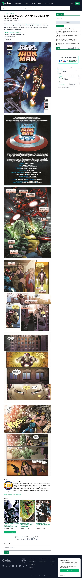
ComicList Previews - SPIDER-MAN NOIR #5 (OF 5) (43, 524)
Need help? (53, 562)
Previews (12, 13)
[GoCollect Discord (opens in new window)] (26, 566)
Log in (71, 3)
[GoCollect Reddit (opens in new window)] (23, 566)
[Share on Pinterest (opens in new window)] (34, 539)
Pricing (33, 3)
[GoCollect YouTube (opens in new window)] (16, 566)
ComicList (6, 13)
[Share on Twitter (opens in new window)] (30, 539)
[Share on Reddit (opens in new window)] (37, 539)
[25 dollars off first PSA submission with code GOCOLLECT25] (68, 61)
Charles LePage (8, 20)
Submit (6, 552)
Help (46, 3)
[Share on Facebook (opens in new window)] (28, 539)
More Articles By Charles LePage (12, 494)
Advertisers (32, 564)
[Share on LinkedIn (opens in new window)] (32, 539)
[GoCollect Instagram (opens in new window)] (6, 566)
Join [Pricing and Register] (77, 3)
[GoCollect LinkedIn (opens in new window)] (13, 566)
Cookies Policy (71, 566)
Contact (51, 3)
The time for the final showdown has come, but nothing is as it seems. (22, 24)
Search (68, 22)
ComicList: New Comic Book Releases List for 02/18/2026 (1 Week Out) (11, 525)
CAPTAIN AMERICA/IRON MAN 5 (12, 32)
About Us (40, 3)
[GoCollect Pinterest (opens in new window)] (20, 566)
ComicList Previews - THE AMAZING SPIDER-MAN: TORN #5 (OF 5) (26, 524)
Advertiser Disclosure (76, 7)
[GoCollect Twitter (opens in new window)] (10, 566)
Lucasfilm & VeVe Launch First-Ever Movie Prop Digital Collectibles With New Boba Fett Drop (67, 40)
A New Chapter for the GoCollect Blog (65, 29)
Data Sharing (42, 562)
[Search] (42, 8)
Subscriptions (32, 562)
